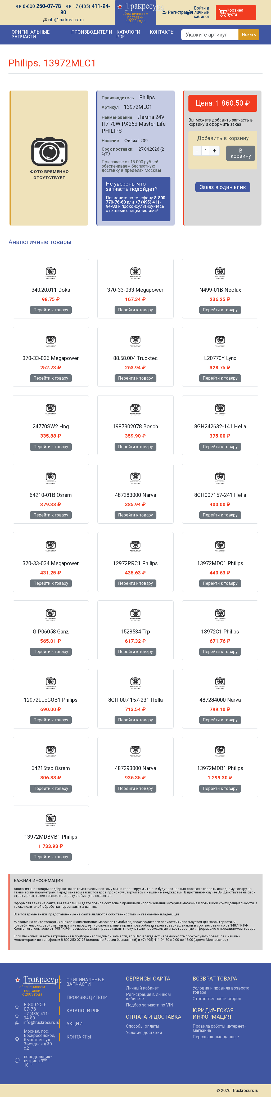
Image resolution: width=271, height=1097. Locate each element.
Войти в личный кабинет (202, 12)
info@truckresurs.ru (66, 19)
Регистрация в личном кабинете (148, 996)
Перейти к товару (50, 309)
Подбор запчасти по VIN (149, 1005)
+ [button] (214, 150)
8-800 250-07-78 (35, 1007)
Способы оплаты (142, 1026)
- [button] (197, 150)
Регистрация (180, 12)
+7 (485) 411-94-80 (36, 1016)
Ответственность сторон (217, 998)
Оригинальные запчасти (30, 34)
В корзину (241, 153)
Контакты (162, 32)
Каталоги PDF (128, 34)
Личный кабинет (142, 988)
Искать (249, 34)
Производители (91, 32)
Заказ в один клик (223, 187)
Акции (74, 1023)
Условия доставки (144, 1032)
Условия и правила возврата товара (221, 990)
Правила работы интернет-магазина (219, 1028)
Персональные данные (216, 1036)
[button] (236, 12)
